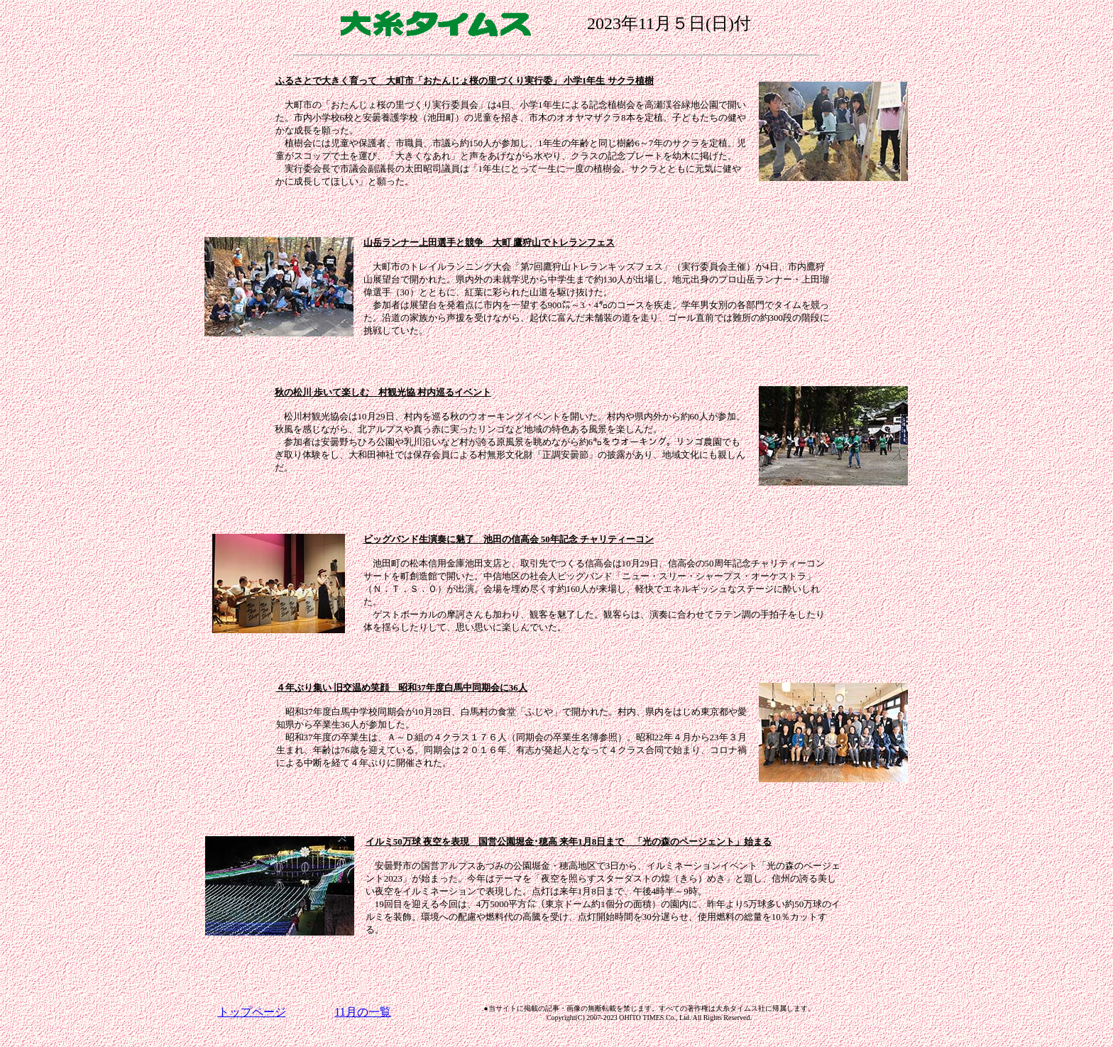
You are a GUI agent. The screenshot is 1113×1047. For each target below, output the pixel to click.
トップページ (252, 1012)
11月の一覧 (362, 1012)
